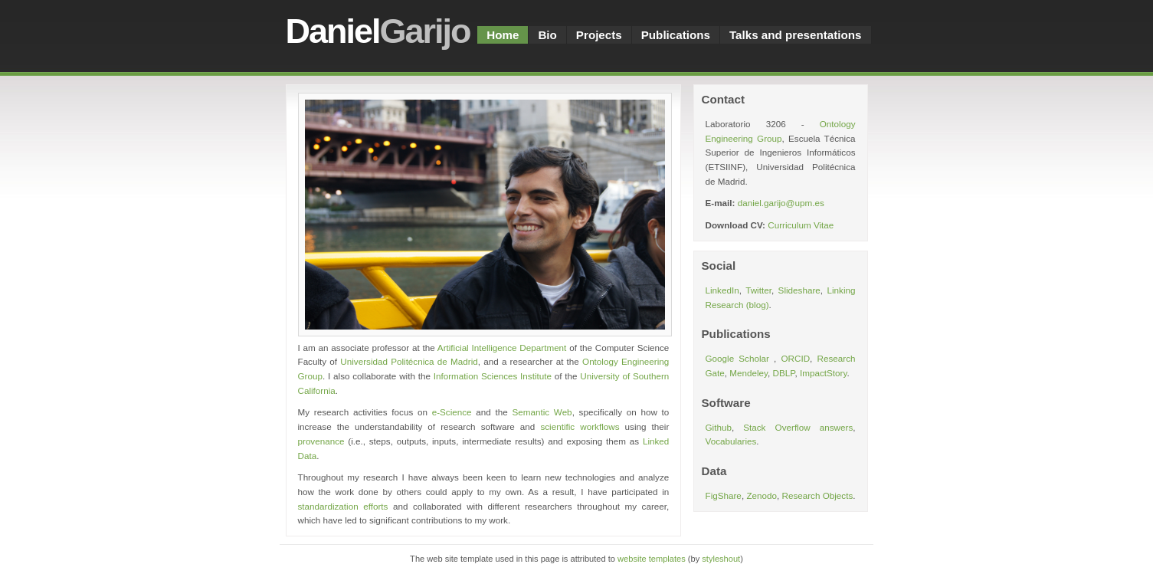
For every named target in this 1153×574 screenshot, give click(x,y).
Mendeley (748, 373)
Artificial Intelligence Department (502, 348)
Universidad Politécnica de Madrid (408, 361)
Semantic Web (542, 412)
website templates (651, 558)
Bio (547, 34)
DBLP (784, 373)
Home (502, 34)
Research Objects (817, 495)
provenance (321, 441)
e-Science (452, 412)
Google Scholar (740, 358)
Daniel (378, 31)
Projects (599, 34)
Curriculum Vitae (801, 225)
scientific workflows (579, 426)
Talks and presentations (795, 34)
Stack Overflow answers (798, 427)
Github (719, 427)
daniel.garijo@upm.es (781, 203)
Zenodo (761, 495)
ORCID (795, 358)
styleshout (721, 558)
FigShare (724, 495)
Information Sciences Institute (493, 376)
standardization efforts (343, 506)
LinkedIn (722, 290)
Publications (675, 34)
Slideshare (799, 290)
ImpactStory (823, 373)
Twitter (758, 290)
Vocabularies (731, 441)
